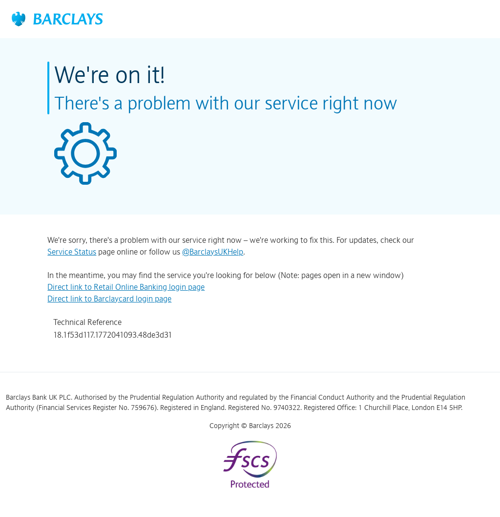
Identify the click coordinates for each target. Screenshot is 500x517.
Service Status (71, 252)
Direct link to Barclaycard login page (109, 298)
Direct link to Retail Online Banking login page (126, 287)
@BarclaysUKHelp (212, 252)
